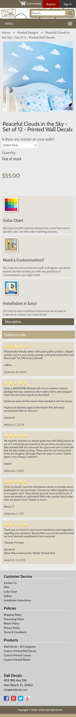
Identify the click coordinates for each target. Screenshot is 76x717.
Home (6, 32)
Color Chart (10, 591)
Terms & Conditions (15, 632)
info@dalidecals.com (15, 689)
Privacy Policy (12, 628)
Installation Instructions (17, 600)
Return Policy (11, 623)
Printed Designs (27, 32)
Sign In (68, 4)
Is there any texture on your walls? (28, 139)
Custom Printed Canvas (17, 655)
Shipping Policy (13, 615)
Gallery (8, 596)
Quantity (9, 152)
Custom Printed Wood (17, 659)
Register (51, 4)
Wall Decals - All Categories (20, 646)
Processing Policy (14, 619)
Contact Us (10, 583)
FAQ (6, 587)
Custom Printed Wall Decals (20, 651)
